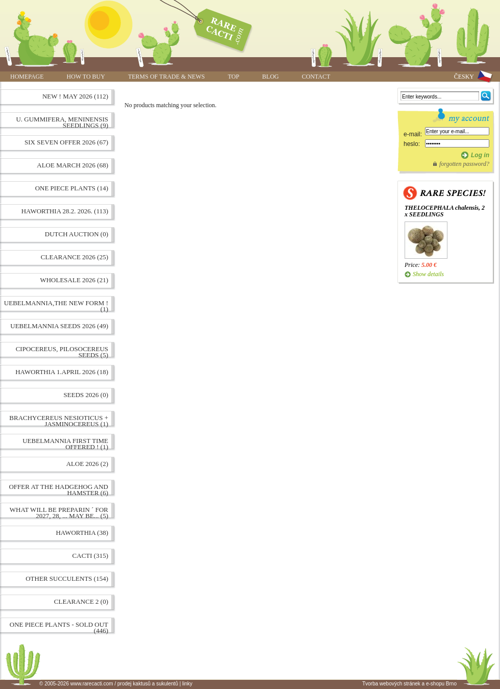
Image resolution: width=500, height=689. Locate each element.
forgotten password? (464, 164)
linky (187, 683)
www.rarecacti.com (217, 28)
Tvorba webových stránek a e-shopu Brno (409, 683)
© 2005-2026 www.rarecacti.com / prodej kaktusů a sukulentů (108, 683)
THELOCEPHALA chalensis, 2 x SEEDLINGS (445, 211)
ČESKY (464, 76)
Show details (428, 274)
